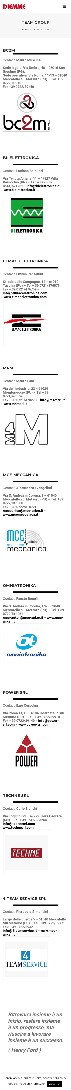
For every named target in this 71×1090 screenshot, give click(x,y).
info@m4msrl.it (52, 400)
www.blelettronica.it (19, 190)
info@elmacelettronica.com (25, 293)
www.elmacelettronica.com (25, 297)
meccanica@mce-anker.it (23, 511)
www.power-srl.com (33, 724)
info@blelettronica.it (43, 186)
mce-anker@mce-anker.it (23, 618)
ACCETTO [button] (54, 1083)
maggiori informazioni (32, 1083)
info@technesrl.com (19, 824)
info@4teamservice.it (20, 931)
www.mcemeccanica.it (20, 514)
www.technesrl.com (18, 828)
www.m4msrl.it (15, 404)
